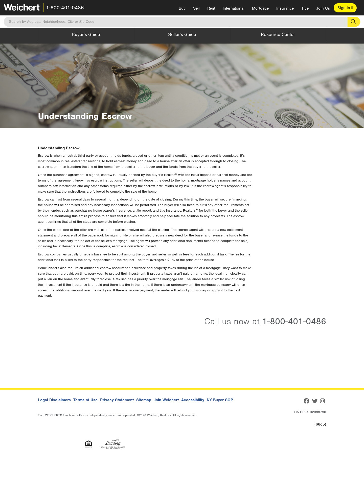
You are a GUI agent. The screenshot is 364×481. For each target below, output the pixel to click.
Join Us (323, 8)
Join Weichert (166, 400)
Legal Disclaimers (54, 400)
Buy (182, 8)
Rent (211, 8)
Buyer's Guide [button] (86, 34)
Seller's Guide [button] (182, 34)
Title (305, 8)
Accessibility (192, 400)
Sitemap (143, 400)
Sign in (345, 7)
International (233, 8)
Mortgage (260, 8)
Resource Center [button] (278, 34)
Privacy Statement (117, 400)
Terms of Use (85, 400)
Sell (196, 8)
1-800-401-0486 (65, 7)
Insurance (285, 8)
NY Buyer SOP (220, 400)
